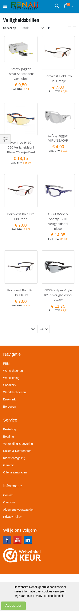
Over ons (9, 502)
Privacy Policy (12, 516)
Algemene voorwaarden (18, 509)
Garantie (9, 465)
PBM (6, 363)
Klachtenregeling (14, 458)
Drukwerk (9, 399)
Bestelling (9, 429)
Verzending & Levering (18, 443)
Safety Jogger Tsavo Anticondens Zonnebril (21, 74)
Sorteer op (9, 28)
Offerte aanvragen (15, 472)
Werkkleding (11, 378)
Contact (8, 495)
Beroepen (9, 406)
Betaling (8, 436)
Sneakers (9, 385)
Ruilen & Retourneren (17, 451)
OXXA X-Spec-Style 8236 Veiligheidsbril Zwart (58, 295)
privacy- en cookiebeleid (48, 595)
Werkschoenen (13, 370)
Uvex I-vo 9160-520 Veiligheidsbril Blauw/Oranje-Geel (21, 147)
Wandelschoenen (14, 392)
